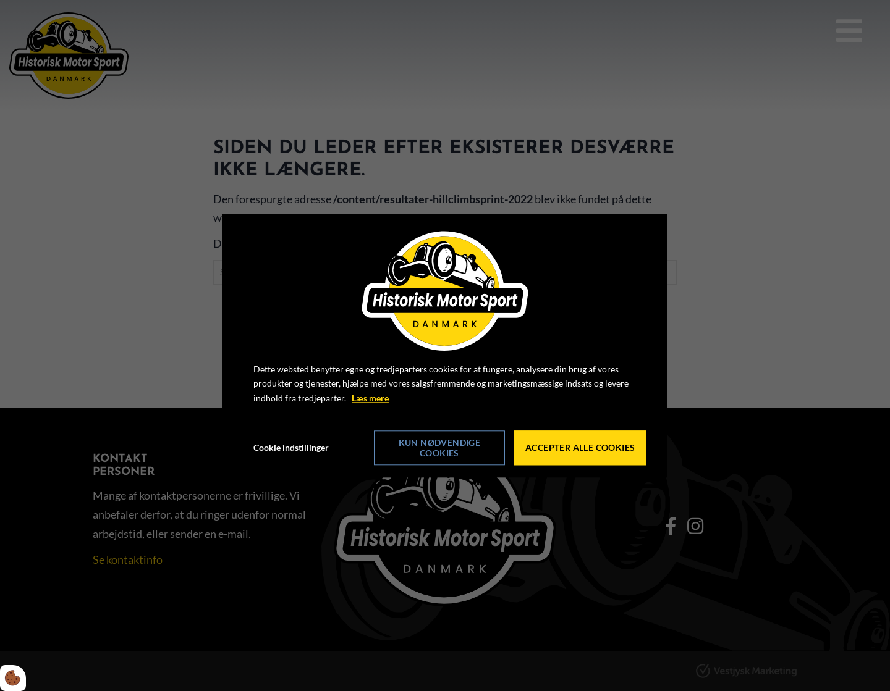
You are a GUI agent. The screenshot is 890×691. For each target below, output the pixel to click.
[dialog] (445, 345)
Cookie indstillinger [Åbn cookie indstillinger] (291, 447)
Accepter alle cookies (580, 448)
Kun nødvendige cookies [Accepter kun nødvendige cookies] (440, 447)
